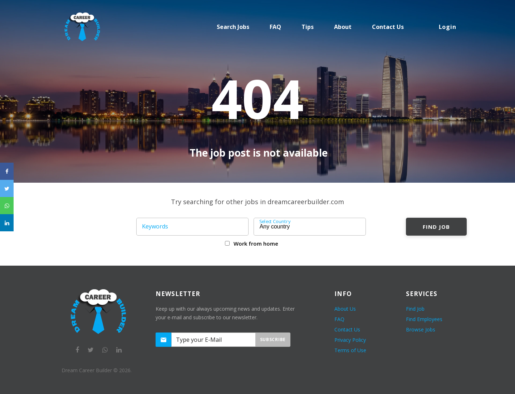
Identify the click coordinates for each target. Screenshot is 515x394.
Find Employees (424, 319)
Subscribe (273, 339)
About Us (345, 308)
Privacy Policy (350, 339)
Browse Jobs (420, 329)
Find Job (436, 226)
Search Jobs (233, 27)
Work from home (256, 243)
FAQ (275, 27)
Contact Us (347, 329)
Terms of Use (350, 350)
